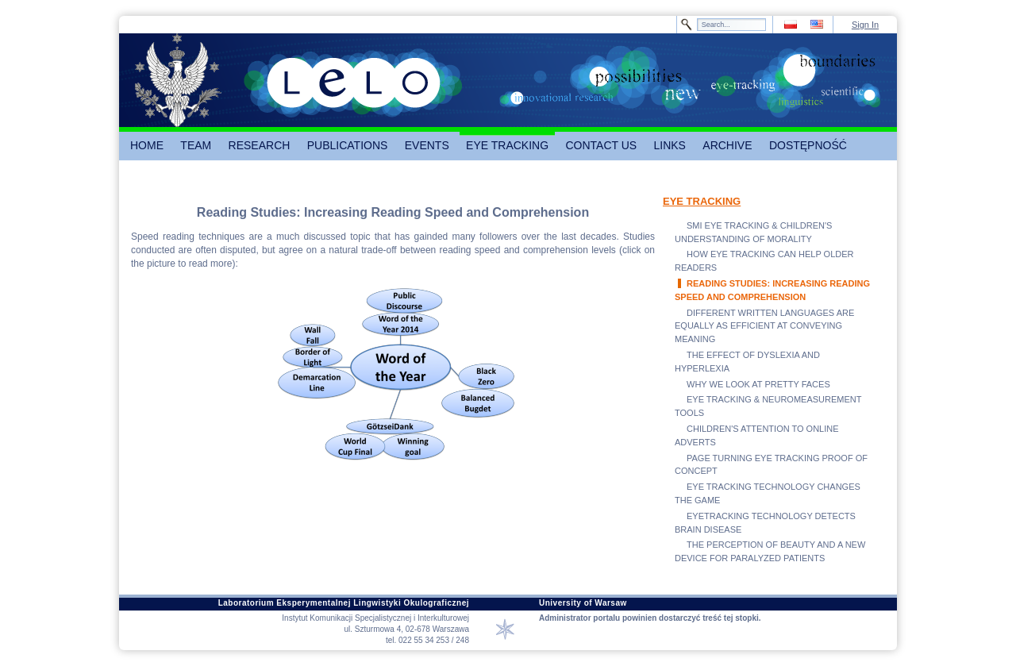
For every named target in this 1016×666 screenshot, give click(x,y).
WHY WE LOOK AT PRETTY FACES (758, 384)
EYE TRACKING (702, 201)
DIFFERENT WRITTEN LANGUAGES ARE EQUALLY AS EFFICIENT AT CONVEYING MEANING (764, 326)
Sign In (865, 24)
